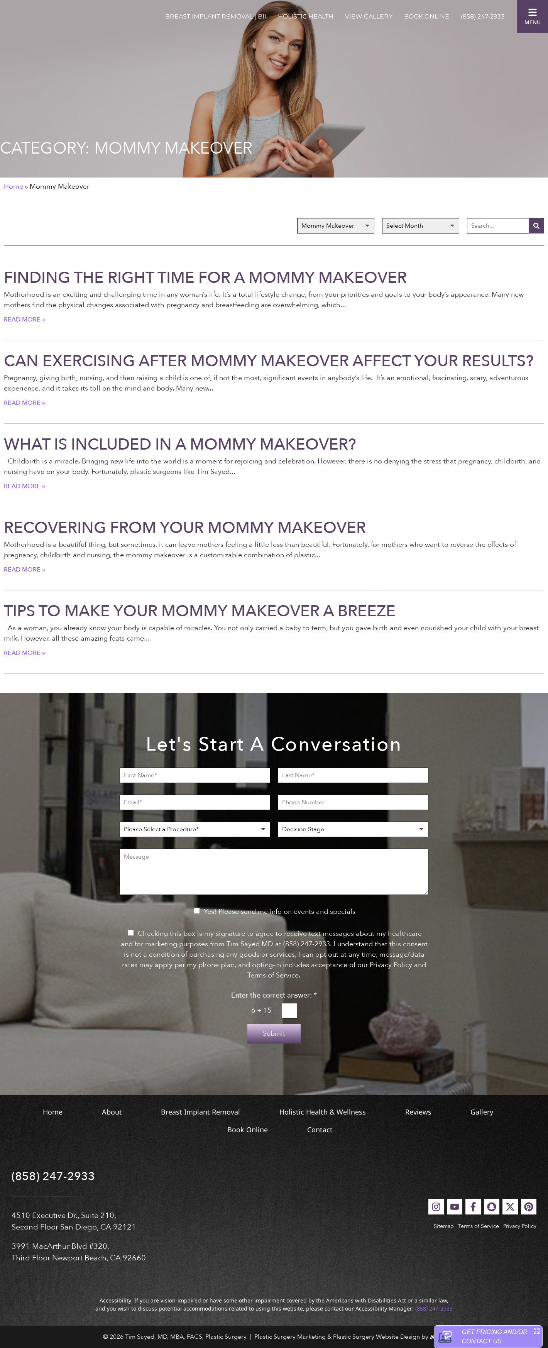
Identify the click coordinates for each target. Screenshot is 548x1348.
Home (13, 186)
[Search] (536, 225)
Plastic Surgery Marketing (290, 1337)
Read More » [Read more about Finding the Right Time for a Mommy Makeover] (24, 319)
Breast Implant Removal (229, 1111)
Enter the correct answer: (274, 995)
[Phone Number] (353, 802)
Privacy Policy (519, 1226)
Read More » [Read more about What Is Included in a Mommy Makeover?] (24, 486)
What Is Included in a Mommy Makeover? (180, 444)
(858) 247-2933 (482, 16)
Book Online (426, 16)
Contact (364, 1129)
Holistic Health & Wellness (362, 1111)
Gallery (199, 1129)
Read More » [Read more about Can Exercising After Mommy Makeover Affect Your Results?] (24, 403)
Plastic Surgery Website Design (376, 1337)
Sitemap (444, 1226)
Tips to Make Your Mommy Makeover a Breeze (200, 611)
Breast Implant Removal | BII (215, 16)
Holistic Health (305, 16)
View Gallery (368, 16)
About (129, 1111)
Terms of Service (478, 1226)
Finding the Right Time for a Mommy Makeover (205, 278)
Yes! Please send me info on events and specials (279, 912)
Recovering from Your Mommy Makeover (185, 528)
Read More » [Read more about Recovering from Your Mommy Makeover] (24, 569)
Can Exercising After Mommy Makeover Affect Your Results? (269, 361)
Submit (274, 1033)
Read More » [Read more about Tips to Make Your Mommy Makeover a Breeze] (24, 653)
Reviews (468, 1111)
